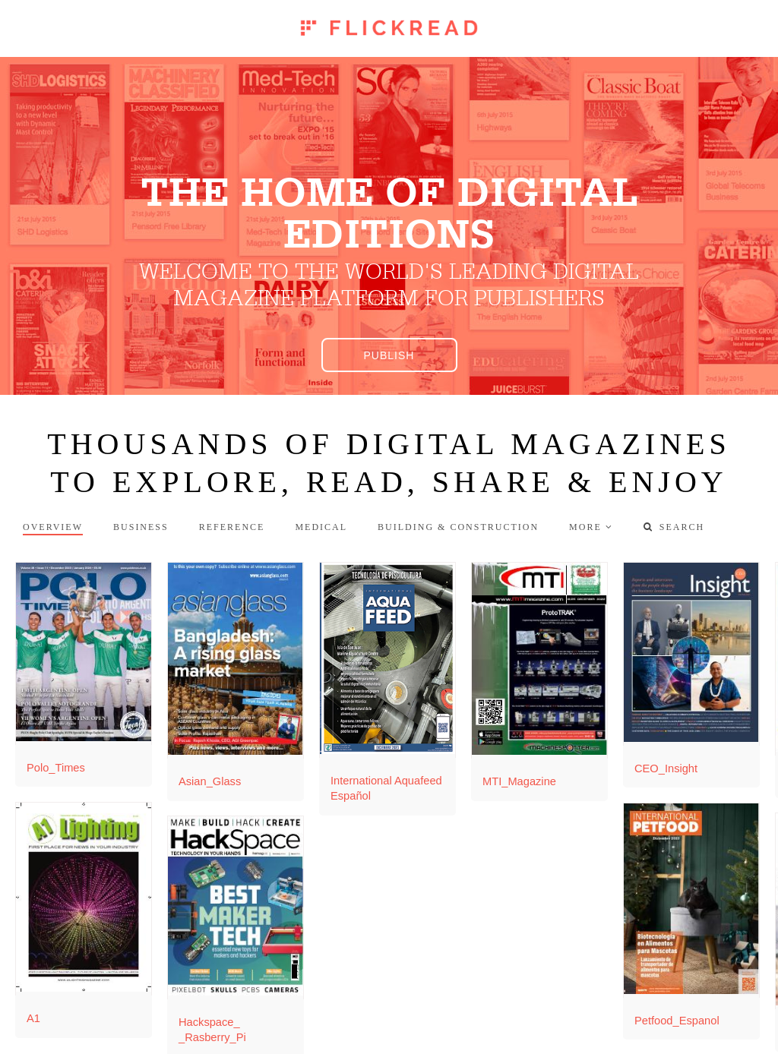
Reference (232, 527)
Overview (53, 527)
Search (674, 527)
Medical (321, 527)
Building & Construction (458, 527)
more (585, 527)
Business (141, 527)
